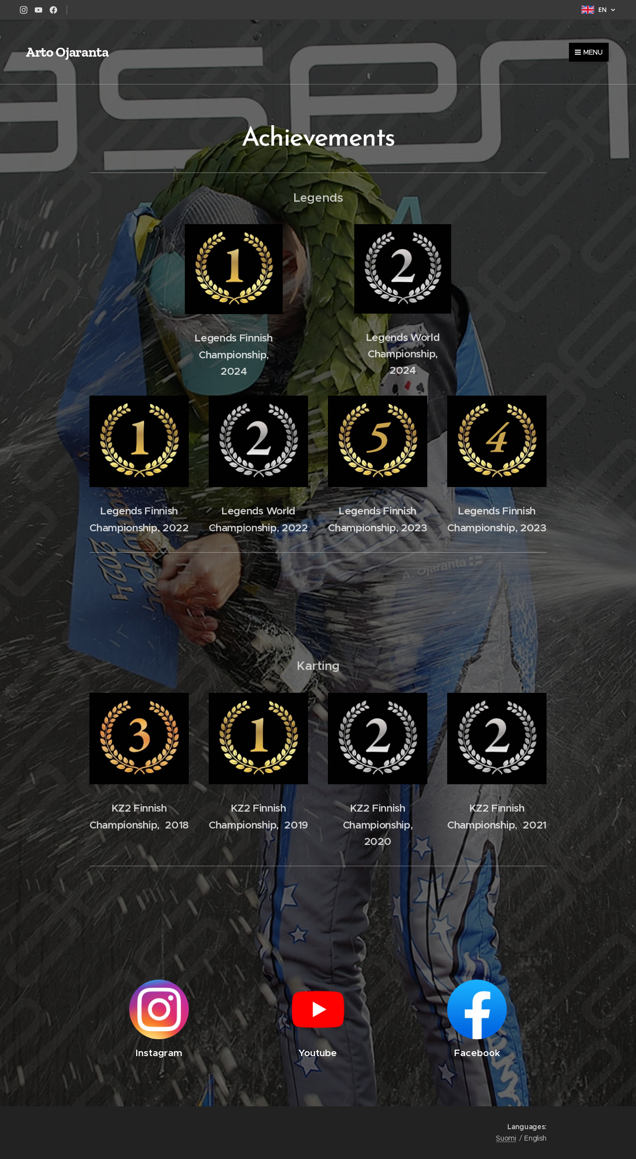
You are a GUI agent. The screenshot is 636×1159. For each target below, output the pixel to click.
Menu (589, 52)
